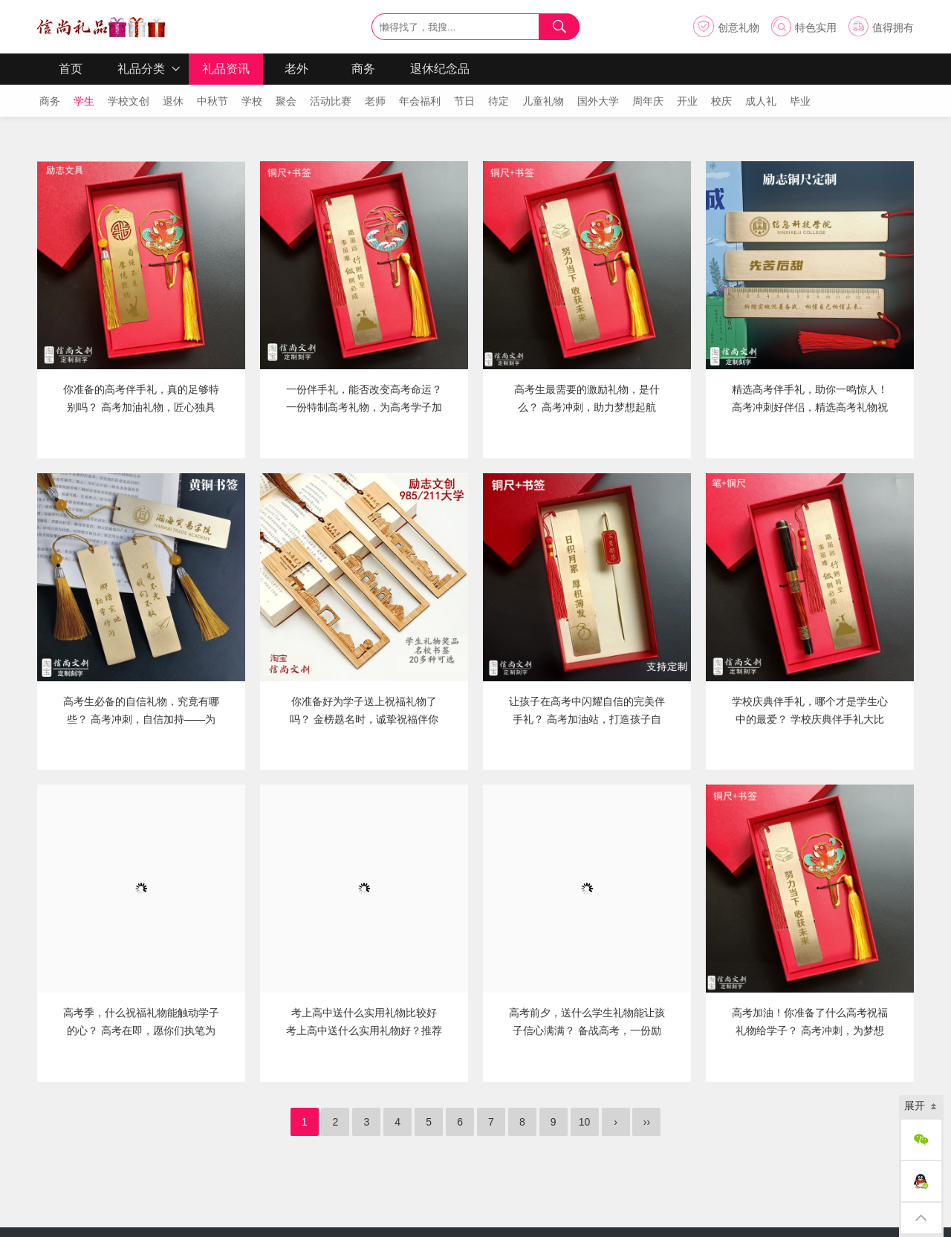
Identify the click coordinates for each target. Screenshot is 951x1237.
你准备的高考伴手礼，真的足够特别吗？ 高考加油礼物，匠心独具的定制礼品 (141, 407)
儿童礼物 (542, 101)
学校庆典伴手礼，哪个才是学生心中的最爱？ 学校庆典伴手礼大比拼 (810, 719)
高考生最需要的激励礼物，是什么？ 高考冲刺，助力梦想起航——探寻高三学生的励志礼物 (587, 407)
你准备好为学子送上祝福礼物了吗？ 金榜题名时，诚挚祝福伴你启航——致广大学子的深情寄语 (364, 719)
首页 (70, 68)
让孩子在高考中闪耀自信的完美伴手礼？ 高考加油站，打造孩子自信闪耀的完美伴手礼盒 (587, 719)
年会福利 (419, 101)
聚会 (284, 101)
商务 (363, 68)
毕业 (799, 101)
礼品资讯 (226, 68)
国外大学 (597, 101)
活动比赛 (329, 101)
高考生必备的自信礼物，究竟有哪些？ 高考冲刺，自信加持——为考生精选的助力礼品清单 (141, 719)
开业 (686, 101)
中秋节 (211, 101)
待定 (497, 101)
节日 (463, 101)
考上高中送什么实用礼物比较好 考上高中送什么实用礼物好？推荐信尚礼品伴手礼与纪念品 (364, 1030)
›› (646, 1122)
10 (585, 1122)
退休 (172, 101)
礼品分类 (141, 68)
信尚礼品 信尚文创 (101, 27)
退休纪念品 (440, 68)
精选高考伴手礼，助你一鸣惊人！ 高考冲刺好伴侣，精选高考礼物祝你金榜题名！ (810, 407)
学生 (82, 101)
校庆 (720, 101)
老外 (296, 68)
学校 (250, 101)
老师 (374, 101)
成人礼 (759, 101)
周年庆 (646, 101)
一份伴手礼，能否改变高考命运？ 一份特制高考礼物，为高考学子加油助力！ (364, 407)
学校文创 (127, 101)
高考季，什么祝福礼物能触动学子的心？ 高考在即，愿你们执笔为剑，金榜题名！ (141, 1030)
